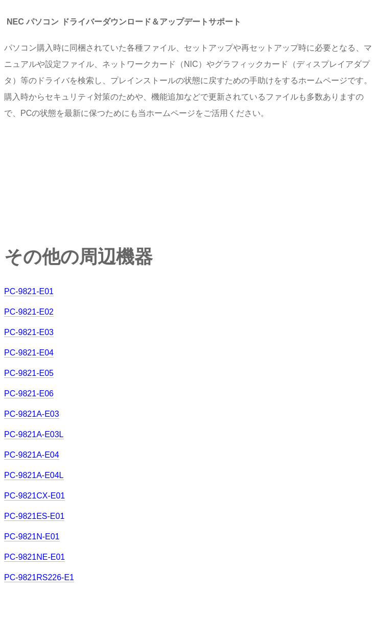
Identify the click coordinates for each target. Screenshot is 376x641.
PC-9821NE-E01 (34, 557)
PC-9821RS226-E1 (39, 577)
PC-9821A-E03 (31, 414)
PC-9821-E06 (29, 393)
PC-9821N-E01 (32, 536)
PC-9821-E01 (29, 291)
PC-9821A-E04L (34, 475)
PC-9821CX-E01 (34, 495)
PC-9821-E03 (29, 332)
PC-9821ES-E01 (34, 516)
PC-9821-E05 (29, 373)
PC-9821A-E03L (34, 434)
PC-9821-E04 (29, 352)
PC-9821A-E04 (31, 454)
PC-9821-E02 (29, 311)
